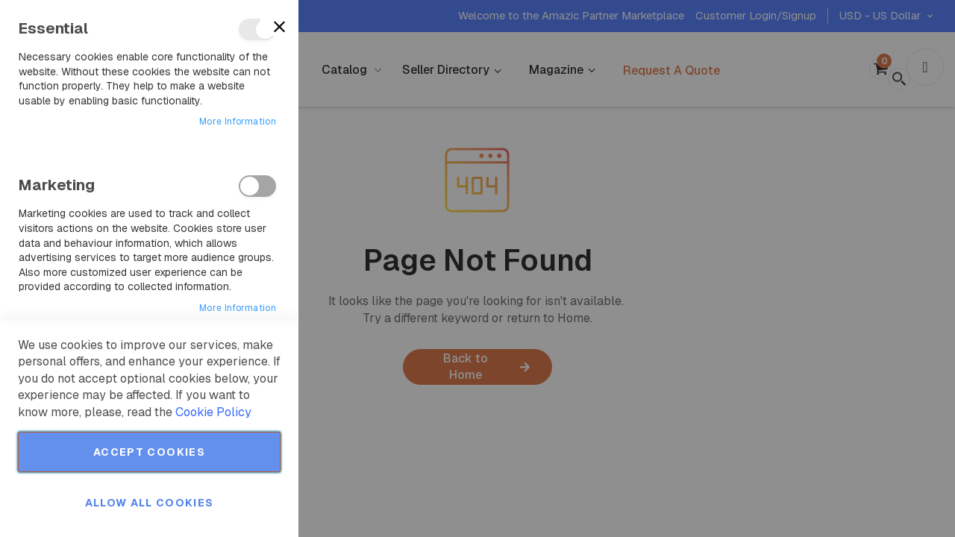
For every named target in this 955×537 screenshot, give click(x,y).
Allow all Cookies (149, 502)
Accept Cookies (149, 452)
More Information (237, 122)
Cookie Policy (213, 412)
